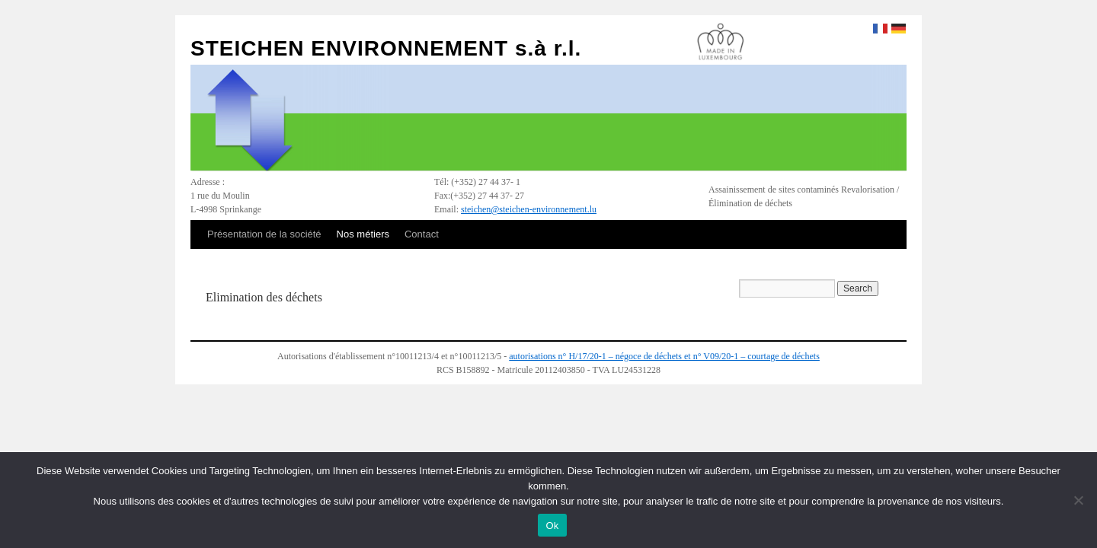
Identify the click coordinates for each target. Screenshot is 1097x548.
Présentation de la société (264, 234)
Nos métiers (363, 234)
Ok (551, 525)
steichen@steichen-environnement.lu (528, 209)
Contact (422, 234)
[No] (1078, 500)
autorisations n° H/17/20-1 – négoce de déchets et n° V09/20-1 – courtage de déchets (664, 356)
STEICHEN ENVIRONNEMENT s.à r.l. (385, 48)
